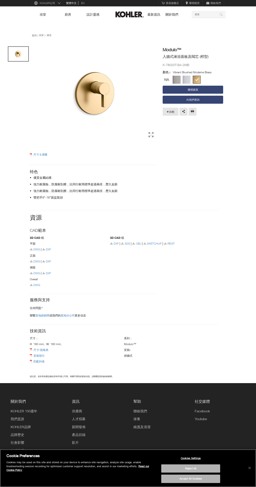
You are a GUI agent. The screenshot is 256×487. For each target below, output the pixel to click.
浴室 (43, 14)
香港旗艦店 (170, 3)
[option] (94, 93)
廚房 (68, 14)
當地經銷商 (42, 315)
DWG (36, 249)
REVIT (171, 243)
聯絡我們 (213, 3)
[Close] (249, 468)
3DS (127, 243)
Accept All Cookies (190, 478)
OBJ (138, 243)
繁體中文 (71, 3)
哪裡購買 (193, 3)
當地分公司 (68, 315)
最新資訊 (153, 14)
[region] (128, 468)
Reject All (190, 468)
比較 (171, 111)
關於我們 (171, 14)
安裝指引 (39, 355)
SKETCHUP (154, 243)
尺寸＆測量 (40, 154)
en (83, 3)
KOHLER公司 (47, 3)
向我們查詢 (193, 99)
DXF (48, 249)
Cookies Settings (191, 458)
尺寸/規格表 (40, 349)
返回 (34, 35)
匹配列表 (39, 361)
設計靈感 (93, 14)
